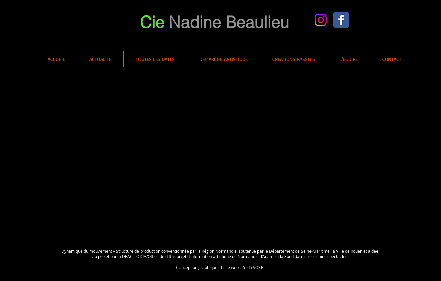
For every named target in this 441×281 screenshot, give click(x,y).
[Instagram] (321, 20)
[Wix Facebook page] (341, 20)
